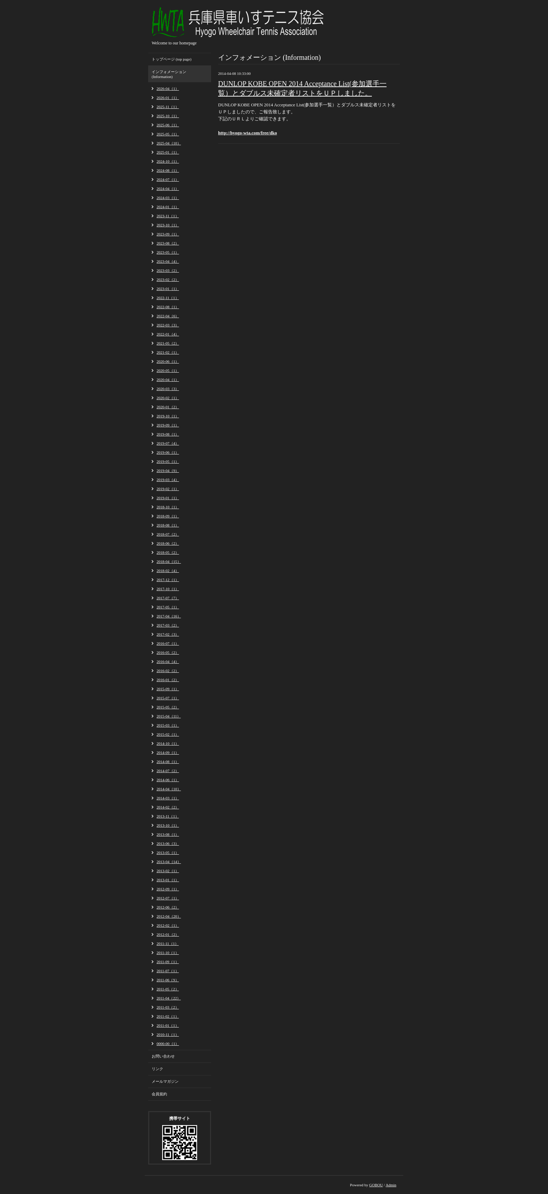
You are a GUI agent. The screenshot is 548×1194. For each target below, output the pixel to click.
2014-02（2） (168, 807)
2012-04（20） (169, 916)
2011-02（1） (168, 1016)
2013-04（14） (169, 862)
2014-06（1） (168, 780)
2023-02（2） (168, 279)
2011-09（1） (168, 962)
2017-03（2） (168, 625)
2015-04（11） (169, 716)
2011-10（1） (168, 953)
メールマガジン (165, 1081)
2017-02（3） (168, 634)
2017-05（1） (168, 607)
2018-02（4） (168, 570)
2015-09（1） (168, 689)
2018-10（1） (168, 507)
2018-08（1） (168, 525)
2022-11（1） (168, 298)
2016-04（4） (168, 661)
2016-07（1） (168, 643)
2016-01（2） (168, 680)
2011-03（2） (168, 1007)
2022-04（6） (168, 316)
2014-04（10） (169, 789)
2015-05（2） (168, 707)
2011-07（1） (168, 971)
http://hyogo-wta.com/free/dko (247, 132)
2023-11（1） (168, 216)
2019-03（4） (168, 480)
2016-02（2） (168, 671)
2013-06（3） (168, 843)
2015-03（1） (168, 725)
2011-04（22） (169, 998)
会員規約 (159, 1094)
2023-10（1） (168, 225)
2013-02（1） (168, 871)
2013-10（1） (168, 825)
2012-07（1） (168, 898)
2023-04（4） (168, 261)
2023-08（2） (168, 243)
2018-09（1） (168, 516)
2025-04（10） (169, 143)
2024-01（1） (168, 207)
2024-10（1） (168, 161)
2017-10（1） (168, 589)
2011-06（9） (168, 980)
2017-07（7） (168, 598)
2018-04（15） (169, 561)
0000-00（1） (168, 1043)
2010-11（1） (168, 1034)
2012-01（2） (168, 934)
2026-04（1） (168, 88)
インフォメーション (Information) (169, 74)
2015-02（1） (168, 734)
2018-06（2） (168, 543)
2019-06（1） (168, 452)
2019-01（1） (168, 498)
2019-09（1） (168, 425)
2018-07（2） (168, 534)
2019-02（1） (168, 489)
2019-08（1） (168, 434)
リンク (157, 1069)
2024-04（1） (168, 188)
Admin (390, 1185)
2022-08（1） (168, 307)
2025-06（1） (168, 125)
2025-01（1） (168, 152)
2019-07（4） (168, 443)
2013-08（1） (168, 834)
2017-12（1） (168, 580)
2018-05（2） (168, 552)
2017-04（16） (169, 616)
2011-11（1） (168, 943)
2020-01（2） (168, 407)
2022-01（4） (168, 334)
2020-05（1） (168, 370)
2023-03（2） (168, 270)
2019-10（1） (168, 416)
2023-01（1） (168, 289)
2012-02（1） (168, 925)
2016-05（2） (168, 652)
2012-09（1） (168, 889)
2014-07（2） (168, 771)
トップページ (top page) (172, 59)
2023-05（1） (168, 252)
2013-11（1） (168, 816)
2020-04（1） (168, 379)
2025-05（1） (168, 134)
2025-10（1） (168, 116)
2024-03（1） (168, 198)
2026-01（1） (168, 98)
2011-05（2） (168, 989)
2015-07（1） (168, 698)
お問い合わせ (163, 1056)
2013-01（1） (168, 880)
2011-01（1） (168, 1025)
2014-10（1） (168, 743)
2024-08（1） (168, 170)
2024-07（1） (168, 179)
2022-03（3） (168, 325)
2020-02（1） (168, 398)
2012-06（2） (168, 907)
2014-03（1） (168, 798)
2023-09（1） (168, 234)
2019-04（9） (168, 470)
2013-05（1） (168, 852)
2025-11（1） (168, 107)
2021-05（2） (168, 343)
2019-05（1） (168, 461)
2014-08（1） (168, 762)
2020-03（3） (168, 389)
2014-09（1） (168, 752)
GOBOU (376, 1185)
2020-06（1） (168, 361)
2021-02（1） (168, 352)
